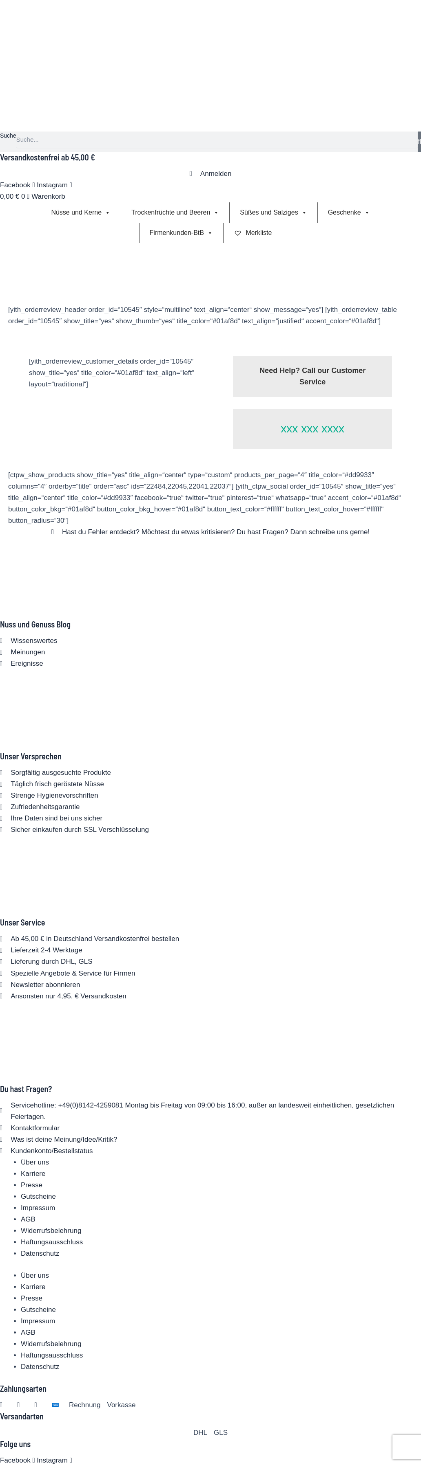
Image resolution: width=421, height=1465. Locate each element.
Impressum (38, 1208)
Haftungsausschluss (52, 1242)
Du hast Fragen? (26, 1089)
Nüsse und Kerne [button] (81, 212)
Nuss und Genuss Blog (35, 624)
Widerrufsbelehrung (51, 1231)
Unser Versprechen (31, 756)
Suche (8, 135)
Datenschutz (40, 1253)
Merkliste (253, 232)
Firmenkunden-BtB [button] (181, 233)
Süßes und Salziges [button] (273, 212)
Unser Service (22, 922)
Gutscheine (38, 1196)
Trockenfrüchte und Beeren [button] (175, 212)
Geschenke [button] (349, 212)
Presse (31, 1185)
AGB (28, 1219)
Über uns (35, 1162)
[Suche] (419, 142)
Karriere (33, 1174)
